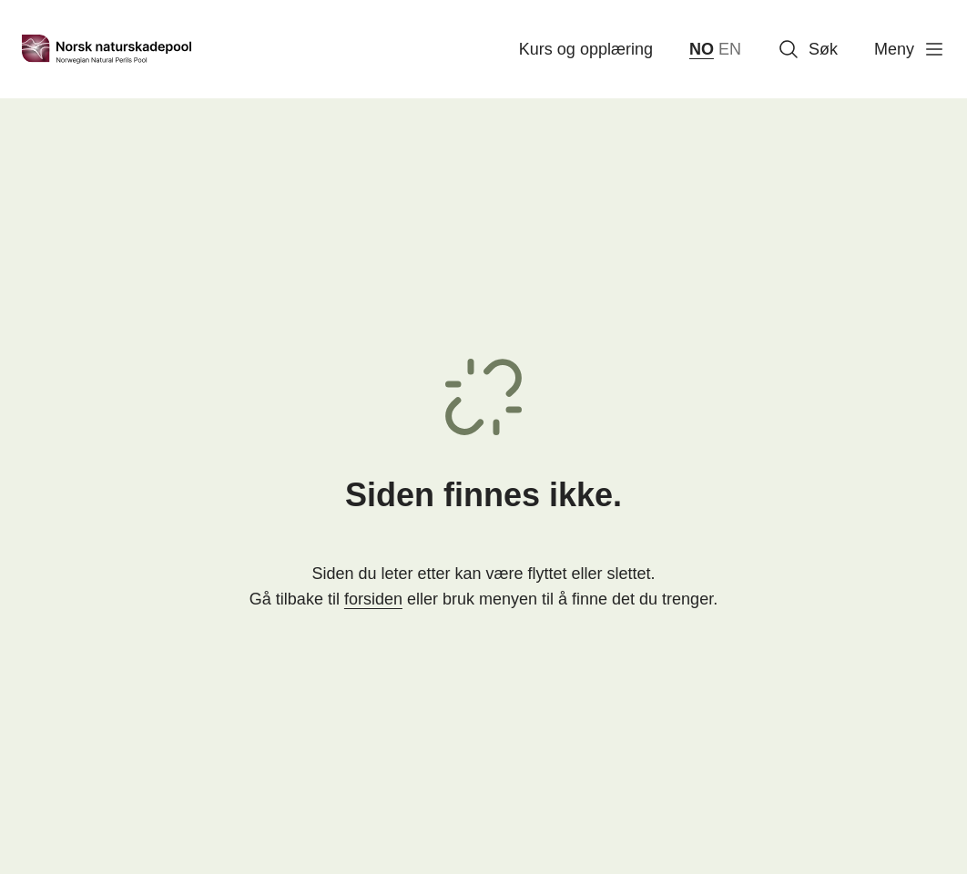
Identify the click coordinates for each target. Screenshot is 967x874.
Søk (808, 49)
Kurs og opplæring (586, 49)
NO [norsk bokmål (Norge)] (701, 49)
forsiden (373, 599)
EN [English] (729, 49)
